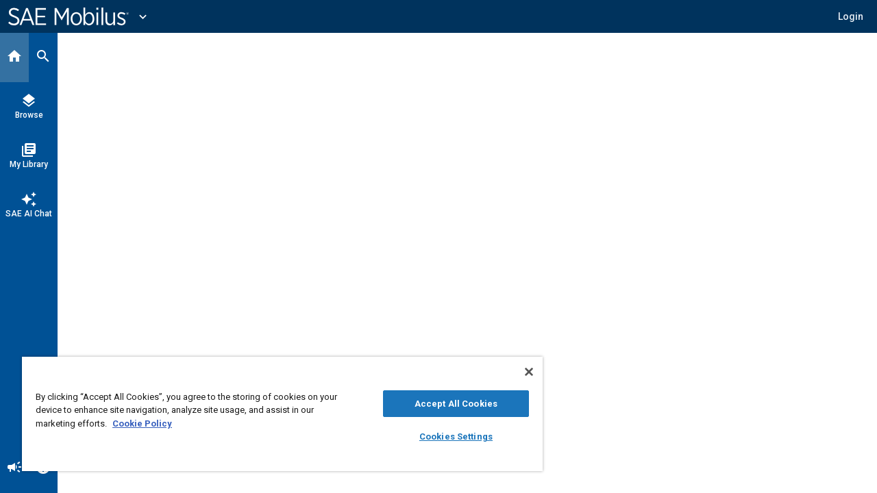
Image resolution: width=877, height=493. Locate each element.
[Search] (43, 57)
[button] (850, 16)
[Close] (516, 372)
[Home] (14, 57)
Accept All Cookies (445, 404)
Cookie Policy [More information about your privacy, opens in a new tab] (142, 423)
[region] (276, 414)
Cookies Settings (445, 436)
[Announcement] (14, 468)
